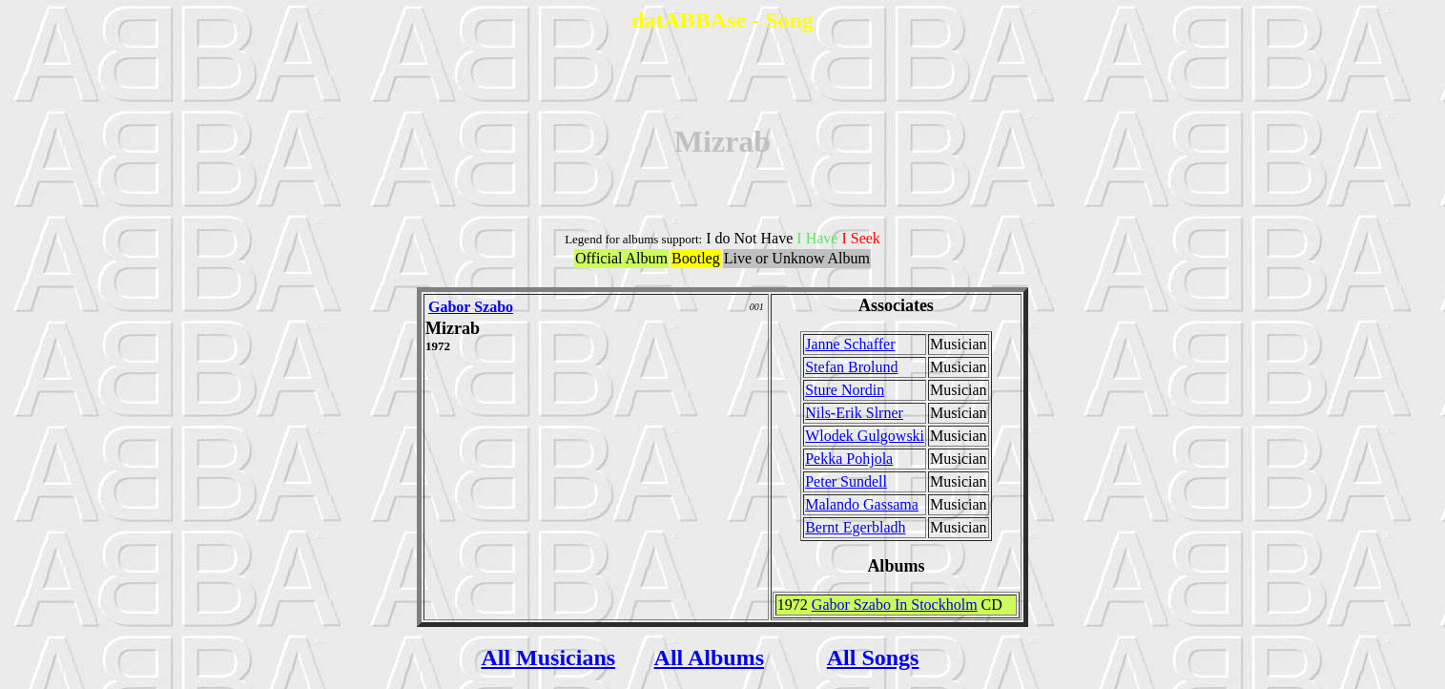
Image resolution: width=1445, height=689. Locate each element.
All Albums (709, 657)
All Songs (873, 657)
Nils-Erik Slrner (854, 413)
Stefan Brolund (851, 367)
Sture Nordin (844, 390)
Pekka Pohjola (849, 458)
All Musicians (548, 657)
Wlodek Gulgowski (864, 436)
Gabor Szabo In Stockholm (895, 604)
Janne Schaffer (850, 344)
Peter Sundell (846, 481)
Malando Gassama (862, 504)
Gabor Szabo (470, 307)
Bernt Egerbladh (855, 527)
